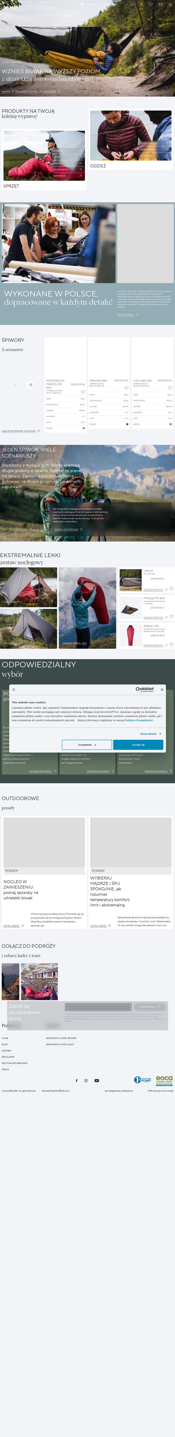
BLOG (5, 1117)
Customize (87, 744)
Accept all (138, 744)
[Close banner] (162, 689)
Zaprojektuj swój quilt (60, 1117)
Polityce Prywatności (73, 1055)
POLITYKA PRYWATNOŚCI (15, 1136)
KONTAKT (6, 1123)
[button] (16, 385)
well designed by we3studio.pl (119, 1163)
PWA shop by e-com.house (160, 1163)
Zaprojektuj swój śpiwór (61, 1111)
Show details (148, 733)
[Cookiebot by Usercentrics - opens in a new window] (138, 689)
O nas (5, 1111)
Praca (5, 1142)
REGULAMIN (8, 1129)
